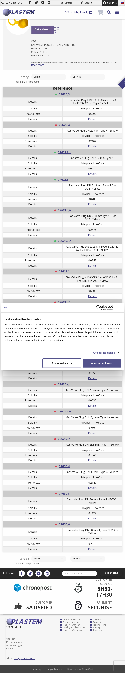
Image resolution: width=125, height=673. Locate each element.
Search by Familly (78, 12)
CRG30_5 (64, 493)
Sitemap (37, 669)
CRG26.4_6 (64, 411)
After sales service (70, 619)
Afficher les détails (104, 352)
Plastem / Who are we (71, 630)
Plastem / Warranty (70, 625)
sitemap (95, 627)
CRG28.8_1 (64, 439)
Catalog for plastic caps (72, 627)
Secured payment (69, 622)
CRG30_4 (64, 466)
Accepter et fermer (102, 363)
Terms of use (97, 622)
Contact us (96, 630)
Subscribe (113, 573)
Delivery (95, 619)
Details (92, 119)
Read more (42, 65)
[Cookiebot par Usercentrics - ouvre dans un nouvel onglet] (98, 307)
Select (49, 77)
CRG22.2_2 (64, 241)
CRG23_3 (64, 271)
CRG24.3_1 (64, 302)
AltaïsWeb (87, 669)
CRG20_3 (64, 94)
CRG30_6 (64, 524)
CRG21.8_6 (64, 210)
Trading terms (98, 625)
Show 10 (88, 77)
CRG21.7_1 (64, 152)
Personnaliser (62, 363)
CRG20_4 (64, 125)
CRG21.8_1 (64, 179)
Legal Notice (54, 669)
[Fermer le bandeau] (120, 307)
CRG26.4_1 (64, 384)
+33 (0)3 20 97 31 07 (12, 2)
